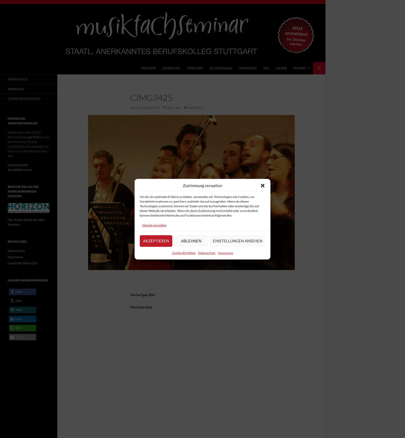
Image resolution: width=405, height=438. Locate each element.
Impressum (225, 255)
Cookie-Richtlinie (184, 255)
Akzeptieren (156, 243)
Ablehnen (191, 243)
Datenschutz (206, 255)
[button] (262, 188)
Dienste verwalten (154, 228)
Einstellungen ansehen (237, 243)
